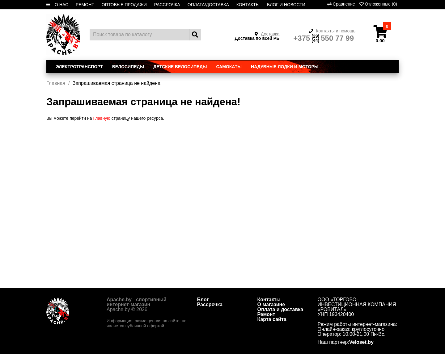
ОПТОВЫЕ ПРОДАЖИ (124, 4)
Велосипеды (128, 66)
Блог (203, 299)
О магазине (271, 304)
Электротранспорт (79, 66)
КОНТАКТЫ (248, 4)
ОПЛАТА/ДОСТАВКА (208, 4)
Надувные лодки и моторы (284, 66)
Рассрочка (210, 304)
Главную (101, 118)
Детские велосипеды (180, 66)
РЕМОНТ (85, 4)
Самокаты (229, 66)
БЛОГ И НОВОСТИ (286, 4)
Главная (55, 83)
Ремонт (266, 314)
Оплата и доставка (280, 309)
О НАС (61, 4)
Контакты (269, 299)
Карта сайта (271, 319)
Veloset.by (361, 342)
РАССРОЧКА (167, 4)
